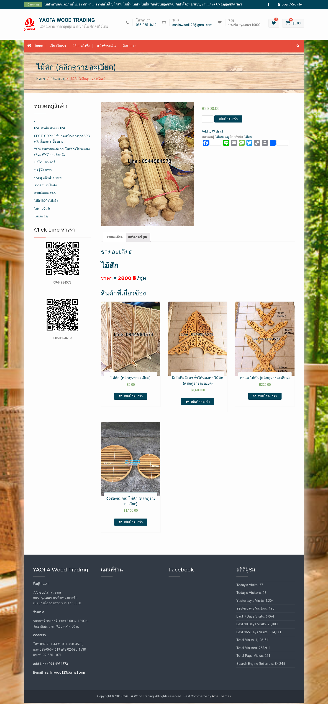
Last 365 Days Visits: (252, 633)
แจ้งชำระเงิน (106, 47)
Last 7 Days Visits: (251, 617)
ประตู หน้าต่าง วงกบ (48, 179)
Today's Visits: (247, 586)
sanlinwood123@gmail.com (192, 25)
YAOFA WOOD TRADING (67, 21)
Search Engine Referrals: (255, 665)
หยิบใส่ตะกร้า (228, 120)
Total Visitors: (247, 649)
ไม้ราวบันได (42, 209)
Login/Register (290, 4)
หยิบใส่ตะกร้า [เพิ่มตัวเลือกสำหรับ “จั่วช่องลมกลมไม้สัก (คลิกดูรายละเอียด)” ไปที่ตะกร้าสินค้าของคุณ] (133, 523)
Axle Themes (221, 697)
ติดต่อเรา (129, 47)
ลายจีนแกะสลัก (45, 194)
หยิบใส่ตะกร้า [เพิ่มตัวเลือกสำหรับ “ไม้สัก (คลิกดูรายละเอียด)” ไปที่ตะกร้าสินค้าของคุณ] (133, 397)
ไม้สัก (248, 138)
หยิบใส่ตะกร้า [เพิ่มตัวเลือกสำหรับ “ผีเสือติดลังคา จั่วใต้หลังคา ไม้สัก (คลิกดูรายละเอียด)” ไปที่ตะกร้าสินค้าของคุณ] (200, 402)
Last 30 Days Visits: (252, 625)
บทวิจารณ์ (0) (137, 238)
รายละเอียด (114, 238)
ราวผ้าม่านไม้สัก (45, 186)
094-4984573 (58, 665)
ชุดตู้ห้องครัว (43, 171)
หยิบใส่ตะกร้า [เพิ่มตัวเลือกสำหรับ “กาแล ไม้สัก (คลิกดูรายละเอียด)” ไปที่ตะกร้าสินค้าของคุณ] (267, 397)
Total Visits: (246, 641)
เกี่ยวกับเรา (58, 47)
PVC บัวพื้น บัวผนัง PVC (50, 129)
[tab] (114, 238)
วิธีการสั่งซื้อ (81, 47)
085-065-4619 (146, 25)
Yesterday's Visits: (251, 602)
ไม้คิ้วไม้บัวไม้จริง (46, 202)
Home (35, 47)
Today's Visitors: (249, 594)
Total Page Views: (250, 657)
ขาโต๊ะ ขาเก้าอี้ (44, 163)
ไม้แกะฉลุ (58, 80)
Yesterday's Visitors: (252, 610)
